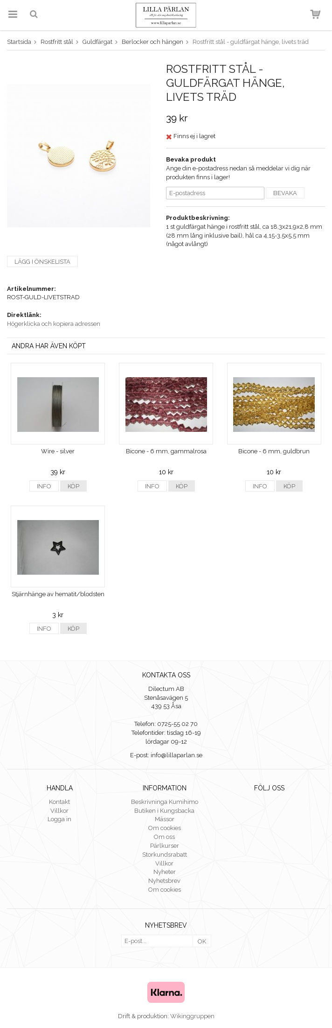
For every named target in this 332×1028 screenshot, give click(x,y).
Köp (73, 486)
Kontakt (59, 801)
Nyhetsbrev (164, 880)
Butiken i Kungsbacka (164, 810)
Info (44, 486)
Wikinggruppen (192, 1016)
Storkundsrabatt (164, 854)
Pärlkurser (164, 845)
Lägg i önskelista (42, 261)
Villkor (59, 810)
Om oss (164, 836)
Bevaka (285, 193)
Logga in (59, 819)
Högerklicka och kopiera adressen (53, 323)
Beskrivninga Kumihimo (164, 801)
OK (202, 941)
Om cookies (164, 827)
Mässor (164, 819)
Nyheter (164, 871)
